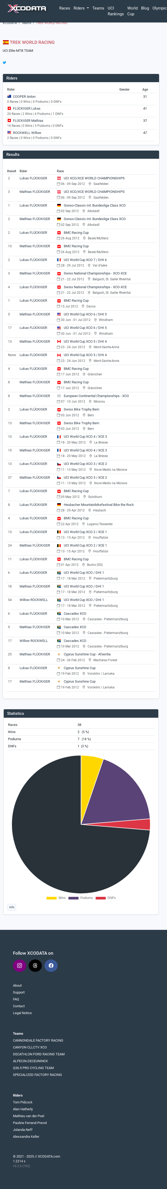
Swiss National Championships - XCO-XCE (92, 273)
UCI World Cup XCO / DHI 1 (80, 573)
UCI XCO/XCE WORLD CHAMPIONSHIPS (91, 178)
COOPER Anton (24, 97)
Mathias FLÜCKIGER (35, 192)
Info (11, 907)
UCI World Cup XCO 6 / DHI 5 (82, 314)
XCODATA (10, 23)
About (17, 985)
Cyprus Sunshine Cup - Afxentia (84, 654)
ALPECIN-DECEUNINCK (30, 1061)
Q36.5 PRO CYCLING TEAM (33, 1068)
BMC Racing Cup (73, 233)
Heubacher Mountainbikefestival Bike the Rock (95, 505)
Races (64, 8)
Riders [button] (80, 8)
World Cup (132, 11)
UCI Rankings (116, 11)
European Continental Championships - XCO (93, 396)
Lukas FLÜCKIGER (33, 178)
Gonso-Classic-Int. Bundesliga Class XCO (91, 205)
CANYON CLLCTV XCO (30, 1047)
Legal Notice (22, 1013)
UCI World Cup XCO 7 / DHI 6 (82, 260)
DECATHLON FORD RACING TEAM (39, 1054)
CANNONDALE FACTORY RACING (38, 1040)
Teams (98, 8)
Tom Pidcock (23, 1102)
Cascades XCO (71, 614)
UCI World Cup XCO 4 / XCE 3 (82, 437)
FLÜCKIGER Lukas (26, 108)
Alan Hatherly (23, 1109)
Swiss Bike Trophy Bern (78, 409)
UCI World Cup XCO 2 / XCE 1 (82, 532)
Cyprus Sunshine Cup (76, 668)
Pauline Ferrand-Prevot (30, 1123)
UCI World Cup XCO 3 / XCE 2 (82, 464)
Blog (145, 8)
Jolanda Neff (23, 1130)
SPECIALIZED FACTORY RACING (37, 1075)
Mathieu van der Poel (28, 1116)
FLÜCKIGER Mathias (28, 121)
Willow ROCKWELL (34, 600)
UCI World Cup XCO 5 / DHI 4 (82, 341)
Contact (19, 1006)
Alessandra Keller (26, 1137)
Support (19, 992)
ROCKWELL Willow (27, 133)
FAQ (16, 999)
